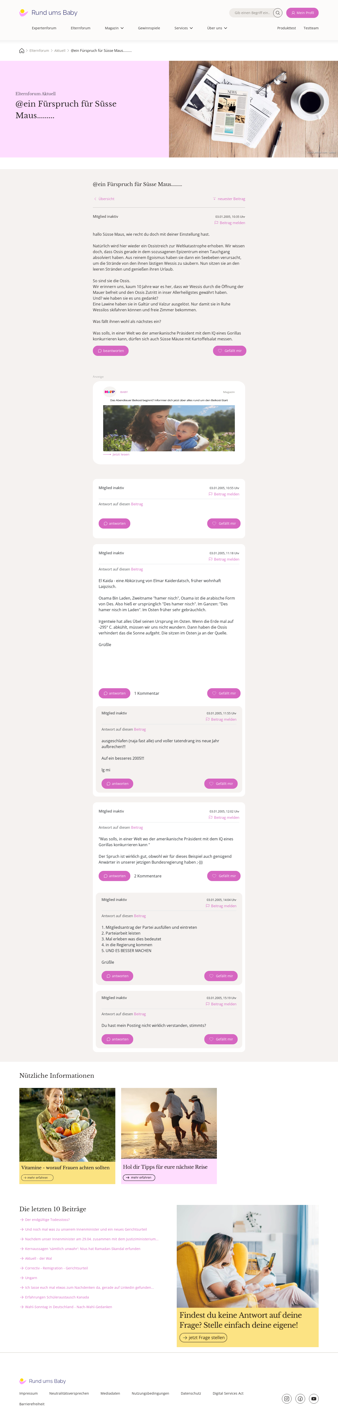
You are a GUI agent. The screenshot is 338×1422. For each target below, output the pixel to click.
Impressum (28, 1393)
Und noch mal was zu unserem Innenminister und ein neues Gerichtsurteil (86, 1229)
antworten (117, 523)
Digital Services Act (228, 1393)
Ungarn (31, 1277)
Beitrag (137, 503)
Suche (277, 12)
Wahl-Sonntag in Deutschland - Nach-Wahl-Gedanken (68, 1307)
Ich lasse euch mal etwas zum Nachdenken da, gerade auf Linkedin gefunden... (89, 1287)
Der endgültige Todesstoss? (47, 1219)
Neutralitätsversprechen (69, 1393)
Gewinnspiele (149, 28)
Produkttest (286, 28)
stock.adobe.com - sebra (321, 152)
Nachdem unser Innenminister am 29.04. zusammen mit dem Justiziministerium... (92, 1239)
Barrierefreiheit (31, 1404)
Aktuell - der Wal (38, 1258)
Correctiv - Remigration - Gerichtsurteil (56, 1268)
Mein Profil (305, 12)
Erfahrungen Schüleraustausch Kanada (57, 1297)
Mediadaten (110, 1393)
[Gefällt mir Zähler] (229, 351)
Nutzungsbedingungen (150, 1393)
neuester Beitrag (231, 198)
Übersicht (106, 198)
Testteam (311, 28)
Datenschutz (191, 1393)
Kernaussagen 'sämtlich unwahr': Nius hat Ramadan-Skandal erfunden (82, 1248)
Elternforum (80, 28)
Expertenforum (44, 28)
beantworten (113, 350)
